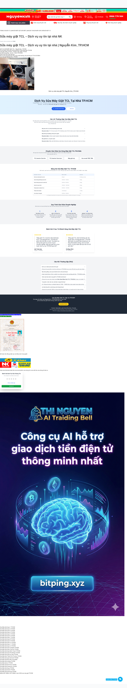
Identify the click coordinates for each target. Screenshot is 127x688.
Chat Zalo (71, 108)
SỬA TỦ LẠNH (9, 30)
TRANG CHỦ (3, 30)
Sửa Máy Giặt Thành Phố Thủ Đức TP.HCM (10, 656)
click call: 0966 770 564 (6, 316)
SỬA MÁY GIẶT (17, 30)
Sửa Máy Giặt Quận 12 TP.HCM (8, 646)
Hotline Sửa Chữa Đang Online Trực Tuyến (10, 314)
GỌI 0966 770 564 (63, 304)
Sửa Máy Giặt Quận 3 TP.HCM (7, 630)
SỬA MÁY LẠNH (25, 30)
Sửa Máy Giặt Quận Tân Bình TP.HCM (9, 647)
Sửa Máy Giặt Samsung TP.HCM (8, 671)
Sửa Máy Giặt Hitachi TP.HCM (7, 669)
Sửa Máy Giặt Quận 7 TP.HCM (7, 637)
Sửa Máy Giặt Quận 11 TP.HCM (8, 644)
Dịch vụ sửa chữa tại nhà (8, 41)
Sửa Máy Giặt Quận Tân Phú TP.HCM (9, 649)
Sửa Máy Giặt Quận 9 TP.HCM (7, 640)
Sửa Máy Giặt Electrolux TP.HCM (8, 664)
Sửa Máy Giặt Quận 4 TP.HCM (7, 632)
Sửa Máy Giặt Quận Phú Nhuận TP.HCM (10, 652)
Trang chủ (1, 41)
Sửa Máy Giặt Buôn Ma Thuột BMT (9, 659)
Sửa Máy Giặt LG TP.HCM (6, 663)
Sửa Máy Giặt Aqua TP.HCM (7, 668)
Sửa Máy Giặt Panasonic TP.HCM (8, 666)
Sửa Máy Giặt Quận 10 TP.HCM (8, 642)
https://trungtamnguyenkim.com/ (65, 310)
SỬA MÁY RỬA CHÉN (38, 30)
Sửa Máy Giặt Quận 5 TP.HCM (7, 634)
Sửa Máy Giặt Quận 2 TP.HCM (7, 628)
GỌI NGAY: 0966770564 (58, 108)
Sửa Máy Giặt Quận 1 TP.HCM (7, 627)
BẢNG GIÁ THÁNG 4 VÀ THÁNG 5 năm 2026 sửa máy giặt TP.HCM (16, 673)
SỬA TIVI (31, 30)
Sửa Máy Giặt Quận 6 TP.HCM (7, 635)
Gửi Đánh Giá (11, 386)
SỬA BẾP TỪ (47, 30)
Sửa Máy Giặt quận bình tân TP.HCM (9, 658)
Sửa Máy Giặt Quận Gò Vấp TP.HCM (9, 654)
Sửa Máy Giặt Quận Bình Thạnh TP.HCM (10, 651)
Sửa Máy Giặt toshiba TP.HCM (7, 661)
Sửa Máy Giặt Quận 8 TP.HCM (7, 639)
